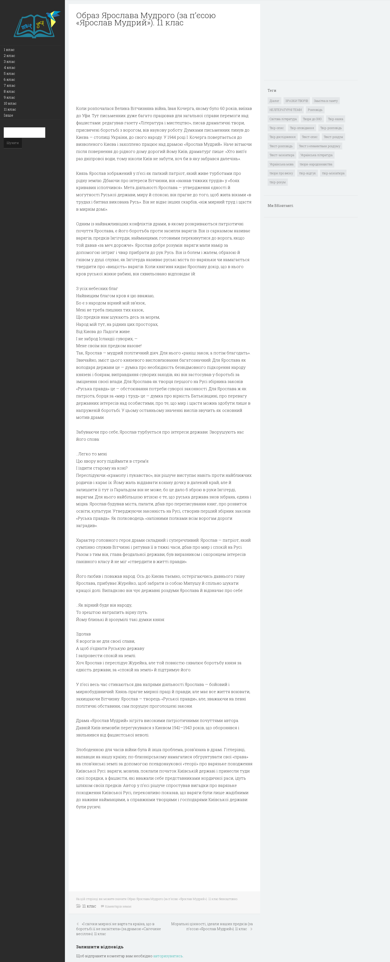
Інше (8, 115)
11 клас (10, 109)
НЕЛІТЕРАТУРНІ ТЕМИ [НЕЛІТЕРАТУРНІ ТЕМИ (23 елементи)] (286, 110)
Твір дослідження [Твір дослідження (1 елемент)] (283, 137)
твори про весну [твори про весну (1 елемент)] (281, 173)
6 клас (9, 79)
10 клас (10, 103)
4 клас (9, 67)
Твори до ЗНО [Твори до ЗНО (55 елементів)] (312, 119)
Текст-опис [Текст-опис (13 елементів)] (310, 137)
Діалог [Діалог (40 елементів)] (274, 101)
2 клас (9, 55)
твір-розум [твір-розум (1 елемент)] (278, 182)
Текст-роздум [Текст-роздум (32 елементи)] (333, 137)
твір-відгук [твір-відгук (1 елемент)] (307, 173)
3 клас (9, 61)
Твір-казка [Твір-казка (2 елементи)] (335, 119)
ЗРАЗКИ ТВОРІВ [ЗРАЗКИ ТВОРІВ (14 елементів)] (297, 101)
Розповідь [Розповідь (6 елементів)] (315, 110)
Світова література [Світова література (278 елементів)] (283, 119)
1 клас (9, 49)
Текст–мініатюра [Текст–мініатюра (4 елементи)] (282, 155)
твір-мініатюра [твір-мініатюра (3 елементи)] (333, 173)
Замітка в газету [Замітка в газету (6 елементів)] (326, 101)
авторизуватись (168, 956)
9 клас (9, 97)
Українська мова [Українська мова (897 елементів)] (281, 164)
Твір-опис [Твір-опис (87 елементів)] (277, 128)
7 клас (9, 85)
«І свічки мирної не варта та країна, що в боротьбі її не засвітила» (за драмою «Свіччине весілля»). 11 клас (118, 928)
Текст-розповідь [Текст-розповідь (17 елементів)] (281, 146)
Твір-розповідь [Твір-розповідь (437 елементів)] (331, 128)
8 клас (9, 91)
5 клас (9, 73)
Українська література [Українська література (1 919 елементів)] (316, 155)
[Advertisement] (164, 66)
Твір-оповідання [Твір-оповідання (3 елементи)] (302, 128)
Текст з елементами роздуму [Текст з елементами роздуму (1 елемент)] (319, 146)
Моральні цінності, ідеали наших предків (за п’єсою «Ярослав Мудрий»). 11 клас (212, 926)
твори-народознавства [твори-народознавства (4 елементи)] (316, 164)
